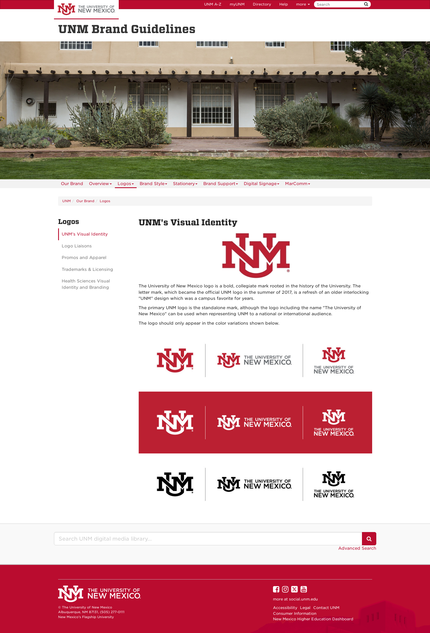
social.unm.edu (303, 599)
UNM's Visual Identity (85, 234)
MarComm (297, 184)
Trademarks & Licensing (87, 269)
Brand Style (153, 184)
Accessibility (285, 607)
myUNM (237, 4)
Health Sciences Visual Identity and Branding (86, 284)
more (303, 4)
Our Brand (72, 183)
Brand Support (220, 184)
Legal (305, 607)
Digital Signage (261, 184)
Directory (262, 4)
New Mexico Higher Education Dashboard (313, 619)
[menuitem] (72, 183)
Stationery (185, 184)
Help (283, 4)
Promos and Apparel (84, 257)
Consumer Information (295, 613)
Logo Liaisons (77, 246)
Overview (100, 184)
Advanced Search (357, 548)
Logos (126, 184)
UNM (66, 201)
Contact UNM (326, 607)
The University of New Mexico (86, 9)
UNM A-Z (212, 4)
